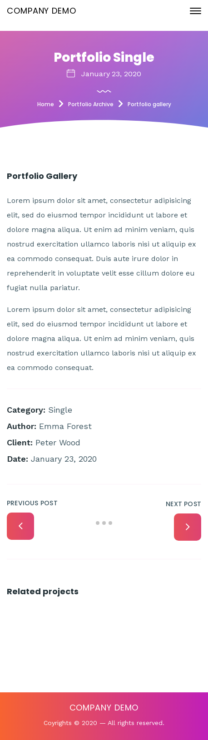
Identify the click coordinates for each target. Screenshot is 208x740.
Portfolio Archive (91, 104)
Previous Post (32, 503)
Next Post (183, 503)
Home (45, 104)
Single (60, 409)
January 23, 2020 (111, 73)
